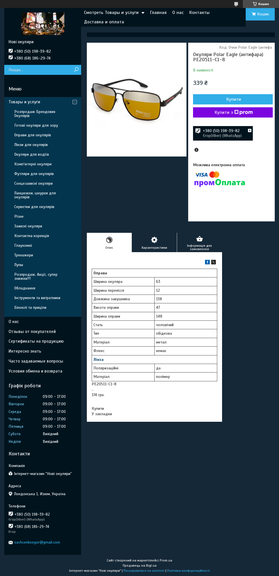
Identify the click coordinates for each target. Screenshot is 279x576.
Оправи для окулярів (32, 135)
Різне (19, 216)
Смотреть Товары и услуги (111, 12)
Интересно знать (25, 351)
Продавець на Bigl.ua (140, 565)
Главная (158, 12)
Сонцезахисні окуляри (33, 183)
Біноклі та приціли (30, 307)
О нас (178, 12)
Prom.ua (166, 560)
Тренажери (23, 255)
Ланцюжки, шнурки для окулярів (35, 195)
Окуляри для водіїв (31, 154)
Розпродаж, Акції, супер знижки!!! (36, 276)
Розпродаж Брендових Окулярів (34, 113)
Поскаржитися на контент (144, 571)
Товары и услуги (24, 101)
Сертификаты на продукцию (36, 341)
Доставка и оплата (104, 22)
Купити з (234, 112)
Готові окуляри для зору (36, 125)
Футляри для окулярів (34, 173)
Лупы (18, 264)
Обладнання (24, 288)
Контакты (199, 12)
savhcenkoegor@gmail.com (37, 542)
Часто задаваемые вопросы (36, 361)
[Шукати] (76, 70)
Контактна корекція (31, 235)
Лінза (98, 359)
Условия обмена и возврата (35, 371)
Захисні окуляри (28, 226)
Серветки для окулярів (34, 206)
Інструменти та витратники (37, 297)
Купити (233, 99)
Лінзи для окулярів (31, 144)
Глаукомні (23, 245)
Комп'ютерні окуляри (33, 164)
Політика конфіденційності (188, 571)
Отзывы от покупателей (32, 331)
